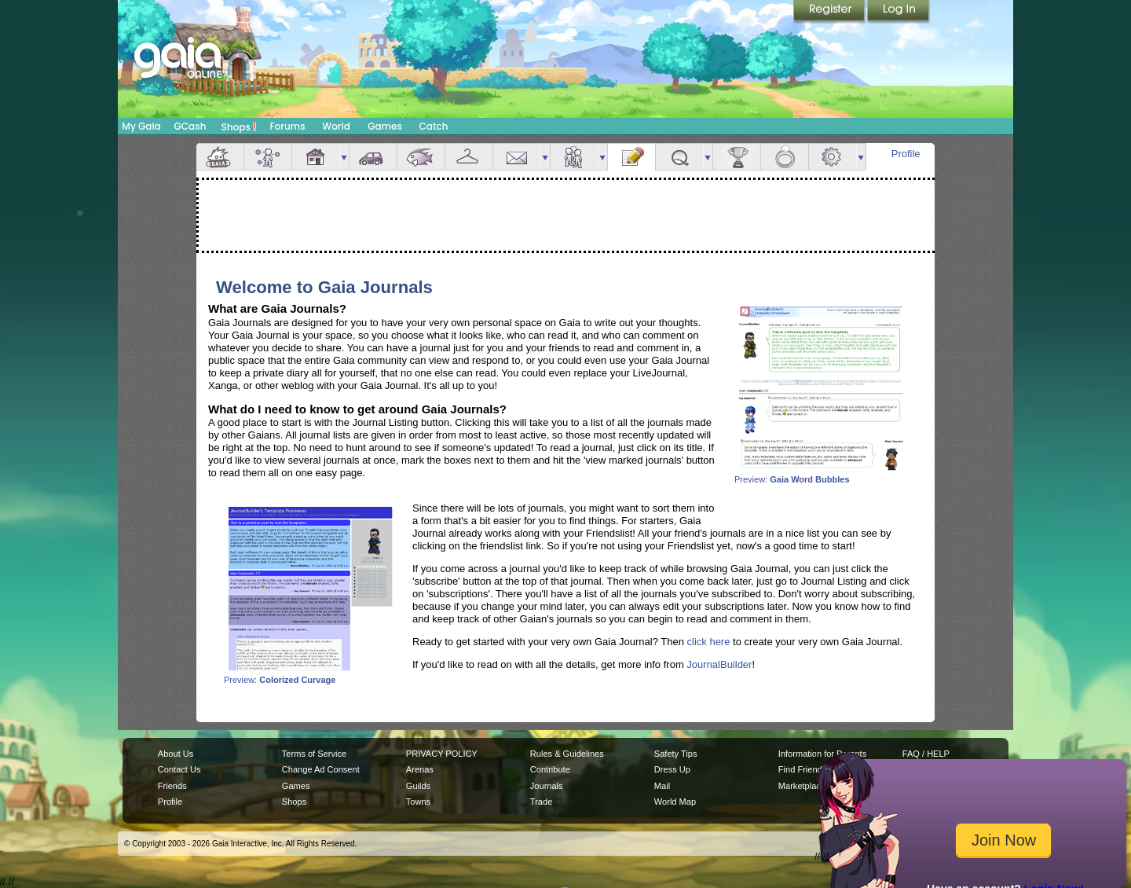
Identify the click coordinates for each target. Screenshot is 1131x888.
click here (708, 642)
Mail (516, 157)
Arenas (420, 769)
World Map (675, 801)
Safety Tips (675, 753)
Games (385, 126)
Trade (541, 801)
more (344, 157)
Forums (287, 126)
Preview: (820, 475)
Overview (219, 157)
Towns (418, 801)
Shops (239, 126)
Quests (679, 157)
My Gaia (141, 126)
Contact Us (179, 769)
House (315, 157)
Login (898, 12)
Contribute (550, 769)
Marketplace (801, 786)
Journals (546, 786)
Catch (433, 126)
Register (830, 12)
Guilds (418, 786)
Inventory (468, 157)
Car (373, 157)
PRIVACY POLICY (442, 753)
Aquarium (421, 157)
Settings (832, 157)
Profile (906, 154)
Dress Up (672, 769)
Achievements (736, 157)
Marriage (784, 157)
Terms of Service (314, 753)
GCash (190, 126)
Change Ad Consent (321, 769)
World (336, 126)
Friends (574, 157)
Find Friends (802, 769)
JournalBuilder (719, 664)
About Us (175, 753)
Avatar (267, 157)
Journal (631, 157)
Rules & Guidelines (567, 753)
